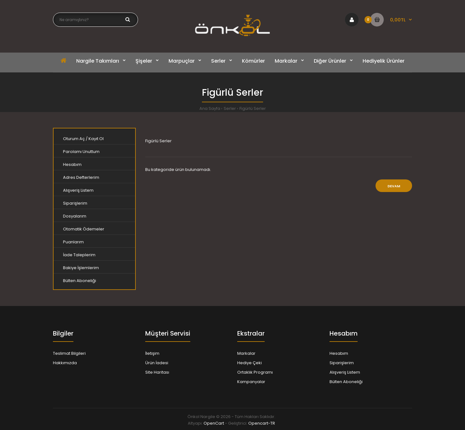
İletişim (152, 353)
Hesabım (72, 164)
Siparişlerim (75, 203)
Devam (394, 186)
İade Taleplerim (79, 255)
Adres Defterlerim (81, 177)
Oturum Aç (74, 139)
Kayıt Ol (96, 139)
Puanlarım (73, 242)
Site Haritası (157, 372)
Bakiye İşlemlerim (81, 268)
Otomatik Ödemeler (83, 229)
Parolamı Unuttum (81, 152)
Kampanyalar (251, 382)
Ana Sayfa (209, 108)
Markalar (246, 353)
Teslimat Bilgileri (69, 353)
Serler (230, 108)
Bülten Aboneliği (79, 281)
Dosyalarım (74, 216)
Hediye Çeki (249, 363)
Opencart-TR (261, 423)
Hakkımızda (65, 363)
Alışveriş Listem (78, 190)
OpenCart (214, 423)
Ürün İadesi (156, 363)
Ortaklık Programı (255, 372)
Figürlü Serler (252, 108)
